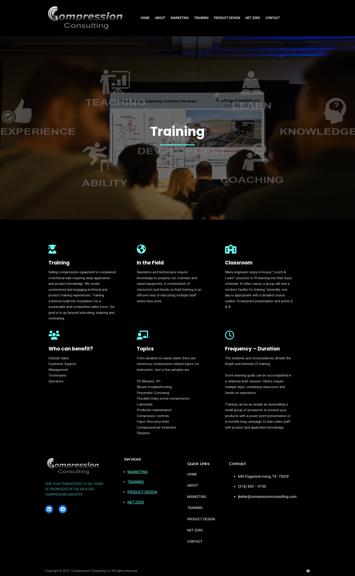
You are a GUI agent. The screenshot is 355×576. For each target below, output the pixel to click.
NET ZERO (135, 502)
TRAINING (135, 482)
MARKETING (137, 472)
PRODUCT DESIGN (142, 492)
